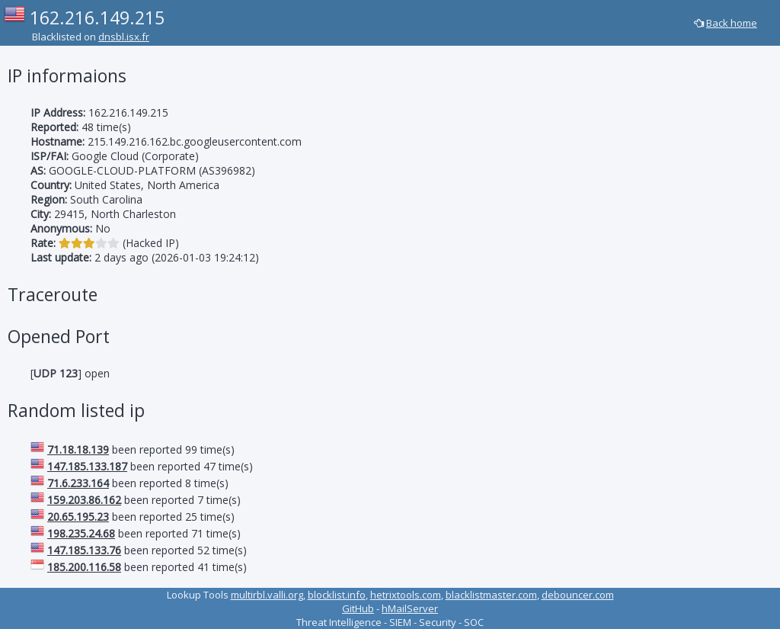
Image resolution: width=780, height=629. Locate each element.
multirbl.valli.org (267, 595)
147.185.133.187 (87, 466)
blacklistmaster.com (491, 595)
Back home (731, 23)
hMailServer (410, 608)
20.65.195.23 (78, 516)
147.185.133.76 (84, 550)
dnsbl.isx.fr (123, 36)
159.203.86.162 (84, 500)
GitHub (358, 608)
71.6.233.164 (78, 483)
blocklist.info (337, 595)
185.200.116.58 (84, 567)
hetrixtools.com (405, 595)
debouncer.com (578, 595)
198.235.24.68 (81, 533)
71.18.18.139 (78, 449)
